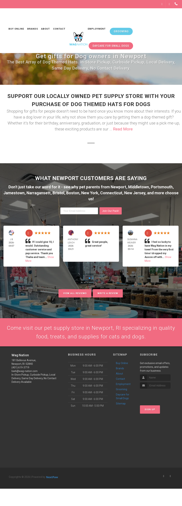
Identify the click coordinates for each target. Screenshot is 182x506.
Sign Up (150, 409)
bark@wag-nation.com (25, 371)
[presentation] (159, 395)
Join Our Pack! (110, 210)
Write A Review (108, 293)
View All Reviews (75, 293)
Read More (123, 129)
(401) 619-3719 (20, 367)
